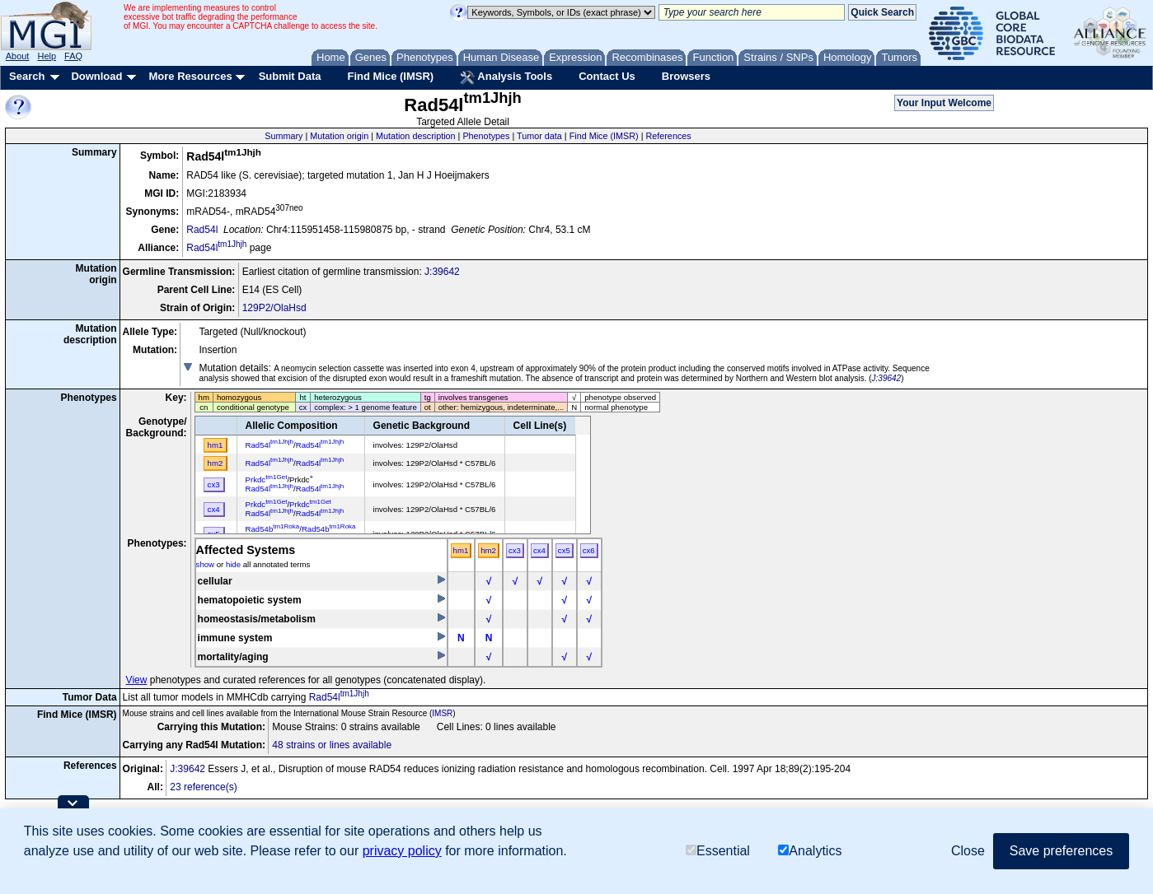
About (18, 56)
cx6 (589, 550)
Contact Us (607, 76)
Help (46, 56)
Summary (283, 136)
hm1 (461, 550)
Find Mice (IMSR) (390, 76)
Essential (718, 851)
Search (27, 76)
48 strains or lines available (331, 745)
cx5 (564, 550)
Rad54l (202, 229)
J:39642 (442, 271)
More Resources (190, 76)
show (205, 564)
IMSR (442, 713)
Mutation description (416, 136)
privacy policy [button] (402, 851)
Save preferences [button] (1061, 851)
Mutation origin (339, 136)
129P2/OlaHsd (274, 308)
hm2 (488, 550)
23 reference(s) (203, 787)
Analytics (809, 851)
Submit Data (290, 76)
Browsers (686, 76)
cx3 (515, 550)
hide (233, 564)
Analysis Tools (506, 77)
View (137, 680)
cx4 (539, 550)
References (668, 136)
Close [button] (968, 851)
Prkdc (267, 479)
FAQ (73, 56)
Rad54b (273, 528)
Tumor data (539, 136)
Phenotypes (485, 136)
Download (96, 76)
